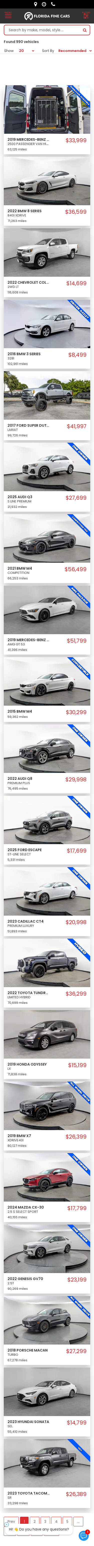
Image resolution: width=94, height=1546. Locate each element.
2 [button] (35, 1521)
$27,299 (76, 1351)
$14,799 (76, 1423)
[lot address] (36, 4)
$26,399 (76, 1137)
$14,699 (76, 283)
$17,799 (76, 1208)
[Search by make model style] (42, 30)
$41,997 (76, 426)
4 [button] (56, 1521)
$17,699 (76, 851)
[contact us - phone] (54, 4)
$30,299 (76, 712)
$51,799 (76, 641)
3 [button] (45, 1521)
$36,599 (75, 212)
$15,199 (77, 1065)
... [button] (78, 1521)
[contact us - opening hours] (45, 4)
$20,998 (76, 922)
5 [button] (67, 1521)
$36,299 (76, 994)
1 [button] (24, 1521)
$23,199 (76, 1280)
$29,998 (75, 780)
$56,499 (75, 569)
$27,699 (76, 498)
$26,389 (76, 1494)
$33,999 (76, 140)
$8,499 (77, 355)
